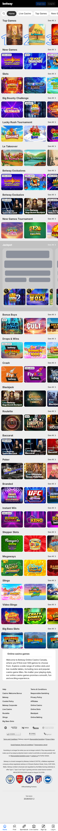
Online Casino (36, 705)
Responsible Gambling (40, 693)
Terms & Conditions (39, 689)
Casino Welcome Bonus (12, 693)
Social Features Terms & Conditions (22, 745)
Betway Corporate (9, 705)
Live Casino (25, 13)
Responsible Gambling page (20, 756)
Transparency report (40, 745)
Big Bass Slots (8, 721)
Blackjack (34, 713)
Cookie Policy (8, 701)
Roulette (5, 713)
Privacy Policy (36, 697)
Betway (5, 697)
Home (12, 13)
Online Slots (36, 709)
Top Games (41, 13)
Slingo (5, 717)
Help (4, 689)
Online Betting (36, 717)
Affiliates (34, 701)
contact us (34, 756)
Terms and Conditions (10, 739)
